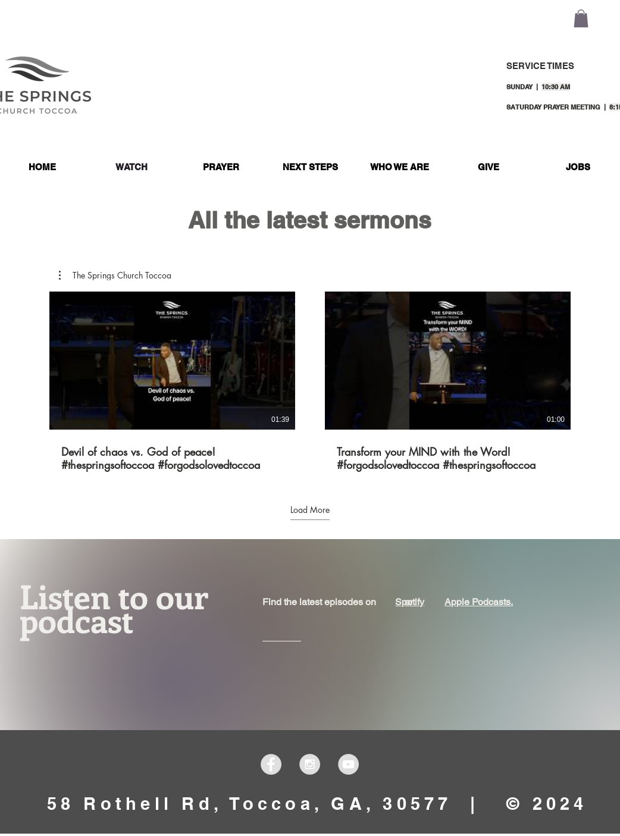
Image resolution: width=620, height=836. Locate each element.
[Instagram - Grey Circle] (309, 764)
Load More (310, 510)
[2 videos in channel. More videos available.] (310, 382)
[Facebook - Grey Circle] (271, 764)
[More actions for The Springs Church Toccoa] (115, 275)
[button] (581, 18)
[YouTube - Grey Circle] (348, 764)
